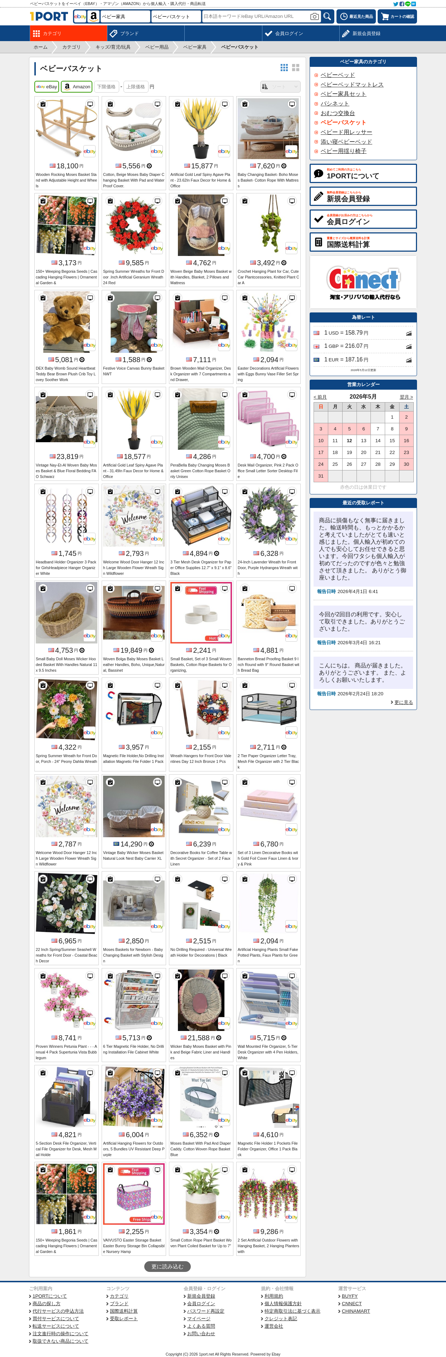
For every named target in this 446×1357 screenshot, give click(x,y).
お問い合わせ (201, 1333)
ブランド (119, 1303)
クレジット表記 (281, 1318)
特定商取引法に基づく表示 (292, 1311)
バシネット (335, 103)
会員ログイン (201, 1303)
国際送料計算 (124, 1311)
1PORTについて (50, 1296)
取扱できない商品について (60, 1341)
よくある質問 (201, 1326)
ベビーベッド (338, 75)
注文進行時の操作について (60, 1333)
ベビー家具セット (344, 94)
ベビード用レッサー (346, 132)
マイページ (198, 1318)
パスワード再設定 (205, 1311)
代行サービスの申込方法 (58, 1311)
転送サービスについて (56, 1326)
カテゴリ (119, 1296)
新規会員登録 (201, 1296)
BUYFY (350, 1296)
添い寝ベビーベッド (346, 142)
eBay (47, 87)
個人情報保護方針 (283, 1303)
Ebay (276, 1354)
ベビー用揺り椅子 (344, 151)
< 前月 (320, 397)
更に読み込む (167, 1266)
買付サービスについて (56, 1318)
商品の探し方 (46, 1303)
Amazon (76, 87)
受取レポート (124, 1318)
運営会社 (274, 1326)
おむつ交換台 (338, 113)
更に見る (403, 702)
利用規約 (274, 1296)
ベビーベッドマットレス (352, 85)
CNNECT (352, 1303)
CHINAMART (356, 1311)
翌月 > (406, 397)
